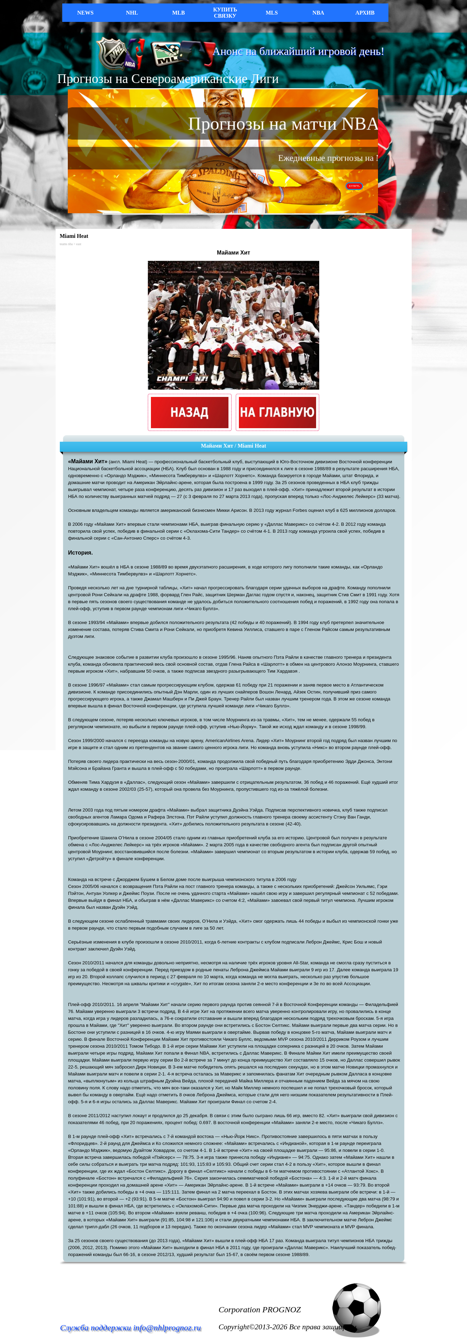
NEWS (85, 13)
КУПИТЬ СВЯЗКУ (225, 13)
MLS (272, 13)
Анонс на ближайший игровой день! (298, 51)
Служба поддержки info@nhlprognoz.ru (130, 1327)
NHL (132, 13)
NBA (318, 13)
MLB (178, 13)
